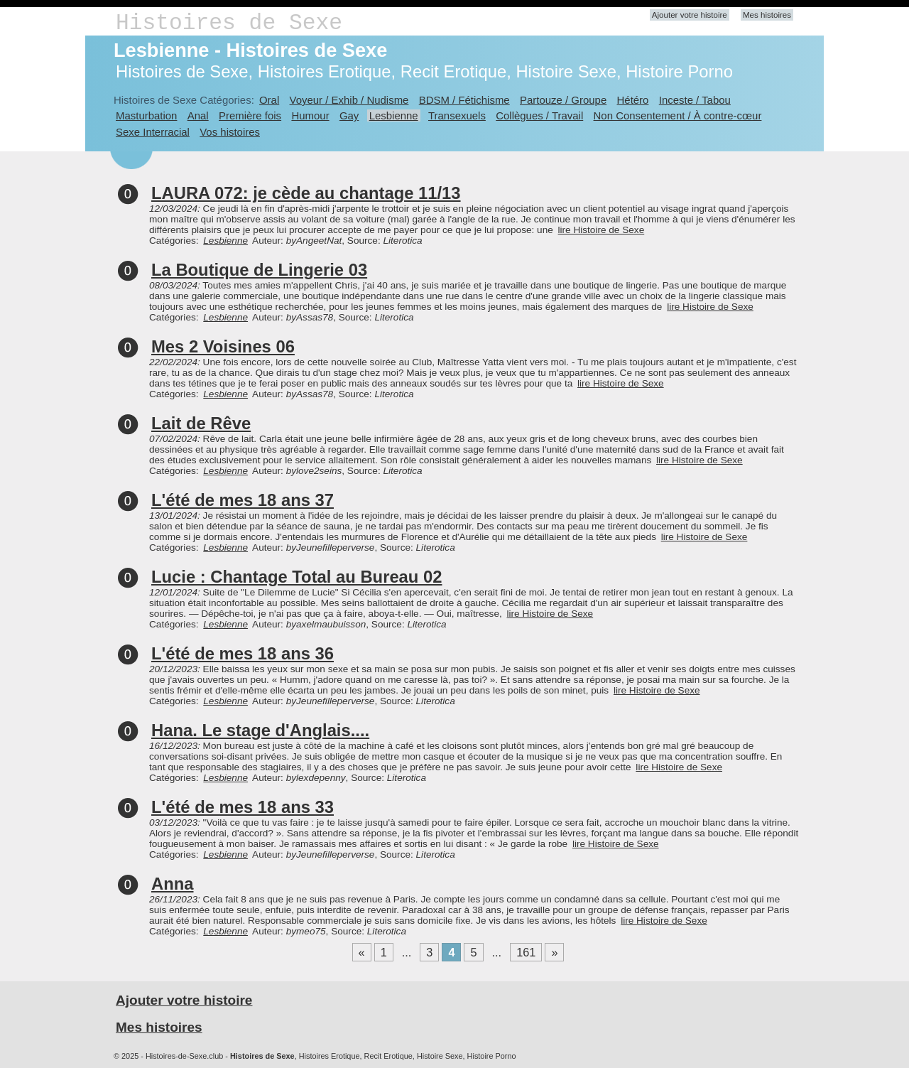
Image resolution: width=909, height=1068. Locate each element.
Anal (198, 115)
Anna (172, 883)
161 (525, 952)
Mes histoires (767, 15)
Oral (269, 100)
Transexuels (457, 115)
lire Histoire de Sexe (601, 230)
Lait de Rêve (201, 423)
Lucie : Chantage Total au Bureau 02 (296, 576)
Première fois (250, 115)
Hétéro (633, 100)
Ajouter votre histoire (689, 15)
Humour (310, 115)
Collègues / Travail (539, 115)
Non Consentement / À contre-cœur (678, 115)
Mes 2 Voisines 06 (223, 346)
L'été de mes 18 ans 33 (242, 806)
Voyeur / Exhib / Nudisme (349, 100)
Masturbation (146, 115)
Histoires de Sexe (229, 23)
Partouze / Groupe (563, 100)
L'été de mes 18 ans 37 (242, 499)
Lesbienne (393, 115)
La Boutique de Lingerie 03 (259, 269)
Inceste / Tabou (695, 100)
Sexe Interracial (153, 132)
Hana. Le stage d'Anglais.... (260, 730)
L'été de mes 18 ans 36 (242, 653)
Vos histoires (230, 132)
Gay (349, 115)
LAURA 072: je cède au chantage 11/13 (306, 193)
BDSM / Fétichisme (464, 100)
